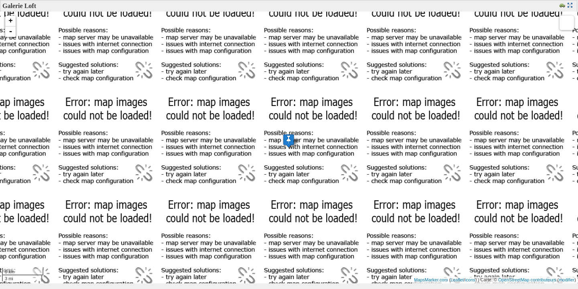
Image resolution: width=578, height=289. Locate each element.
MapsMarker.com (431, 279)
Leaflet (457, 279)
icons (470, 279)
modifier (566, 279)
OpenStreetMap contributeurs (527, 279)
